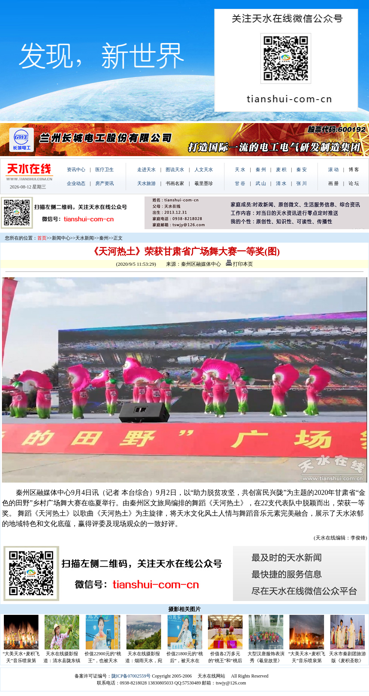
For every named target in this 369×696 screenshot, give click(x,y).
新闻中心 (61, 238)
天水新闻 (84, 238)
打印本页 (239, 264)
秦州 (103, 238)
